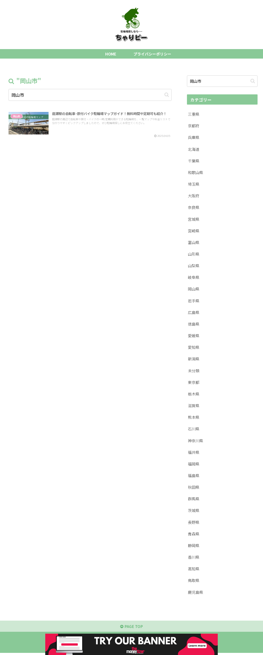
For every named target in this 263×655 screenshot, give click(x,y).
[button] (167, 94)
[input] (90, 95)
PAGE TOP (131, 628)
